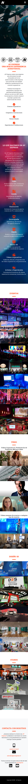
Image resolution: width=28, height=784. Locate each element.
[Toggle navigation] (25, 2)
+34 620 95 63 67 (14, 749)
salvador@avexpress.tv (14, 756)
